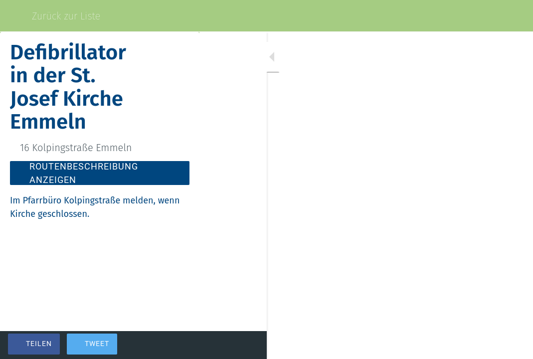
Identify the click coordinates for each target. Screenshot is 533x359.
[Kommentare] (513, 345)
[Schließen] (16, 16)
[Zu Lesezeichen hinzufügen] (489, 345)
